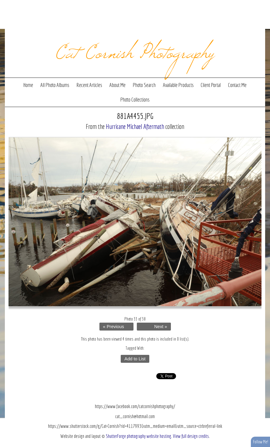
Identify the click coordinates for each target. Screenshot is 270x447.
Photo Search (144, 85)
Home (28, 85)
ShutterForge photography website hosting (138, 436)
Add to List (134, 358)
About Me (117, 85)
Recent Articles (89, 85)
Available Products (178, 85)
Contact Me (237, 85)
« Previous (113, 326)
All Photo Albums (54, 85)
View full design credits (191, 436)
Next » (160, 326)
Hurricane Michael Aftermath (135, 126)
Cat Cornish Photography (135, 50)
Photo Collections (135, 99)
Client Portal (211, 85)
